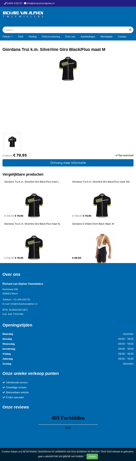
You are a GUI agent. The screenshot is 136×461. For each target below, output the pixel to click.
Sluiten (92, 456)
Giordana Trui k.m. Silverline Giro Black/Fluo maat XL (32, 223)
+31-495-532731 (21, 299)
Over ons (70, 36)
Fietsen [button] (7, 36)
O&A (20, 36)
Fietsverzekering (51, 36)
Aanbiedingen (88, 36)
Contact (122, 36)
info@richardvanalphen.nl (23, 303)
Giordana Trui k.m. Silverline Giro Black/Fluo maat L (31, 181)
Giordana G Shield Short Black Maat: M (93, 223)
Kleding (33, 36)
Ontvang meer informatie (68, 162)
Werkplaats (106, 36)
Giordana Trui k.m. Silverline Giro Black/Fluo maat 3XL (101, 181)
